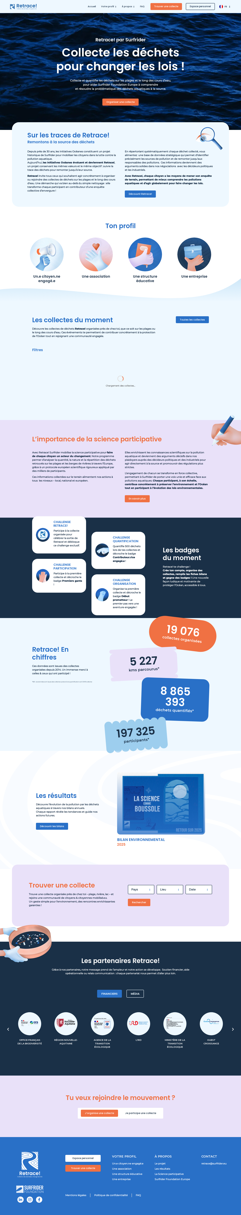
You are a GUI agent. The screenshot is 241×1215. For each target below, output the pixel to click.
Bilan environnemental (141, 839)
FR (228, 6)
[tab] (109, 994)
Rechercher (139, 902)
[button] (8, 1029)
